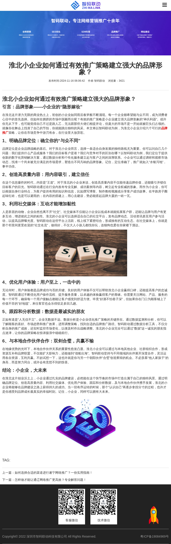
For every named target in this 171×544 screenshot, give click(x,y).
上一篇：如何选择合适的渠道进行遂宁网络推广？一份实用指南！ (47, 472)
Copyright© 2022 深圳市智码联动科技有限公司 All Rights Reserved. (51, 536)
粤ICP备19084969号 (154, 536)
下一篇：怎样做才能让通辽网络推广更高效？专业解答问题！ (44, 479)
